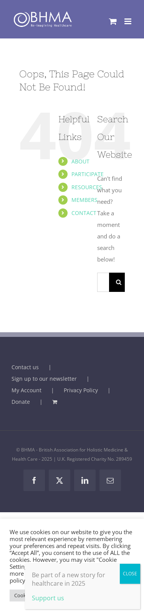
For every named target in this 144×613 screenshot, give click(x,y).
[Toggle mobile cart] (113, 21)
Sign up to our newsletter (44, 378)
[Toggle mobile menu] (128, 21)
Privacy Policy (81, 390)
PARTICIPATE (87, 174)
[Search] (118, 282)
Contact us (25, 367)
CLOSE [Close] (130, 573)
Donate (21, 401)
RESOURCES (86, 187)
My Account (26, 390)
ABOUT (80, 161)
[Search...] (103, 282)
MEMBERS (84, 199)
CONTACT (83, 213)
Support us (48, 598)
